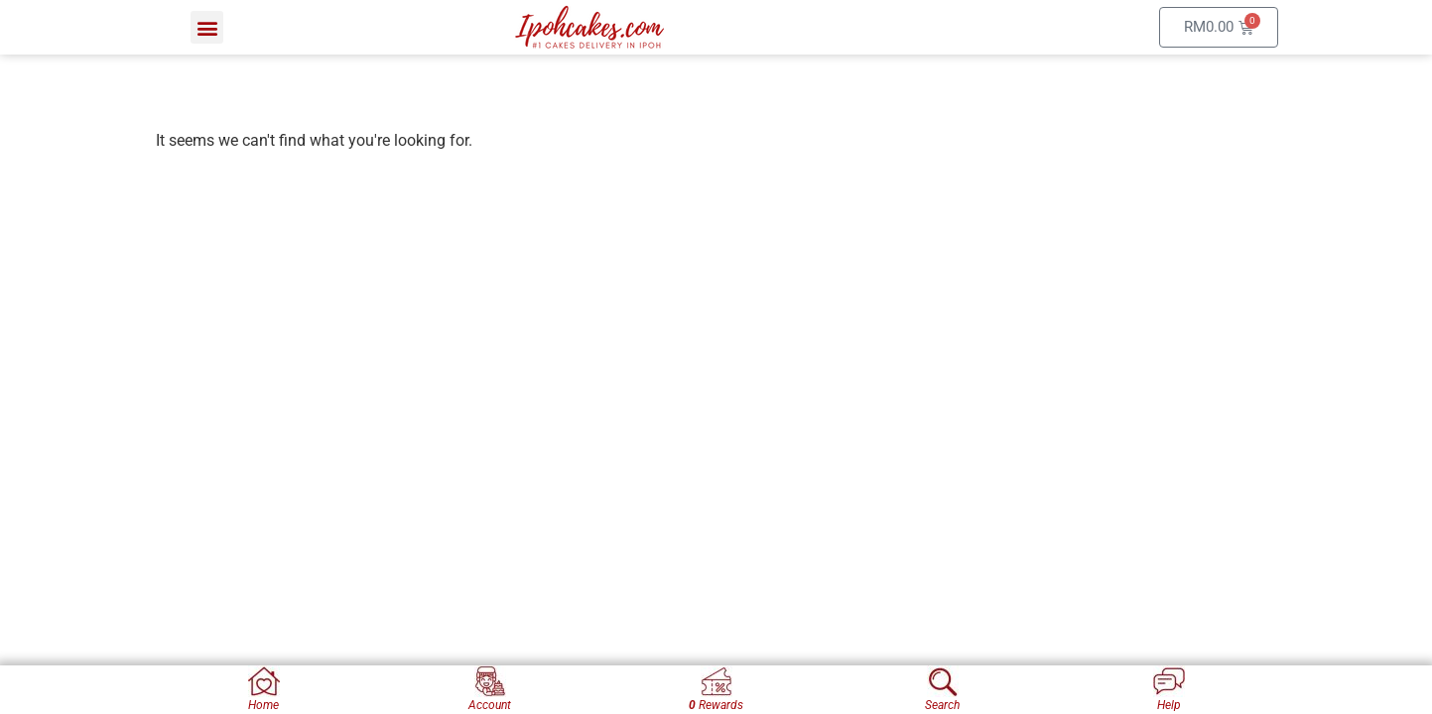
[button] (207, 27)
